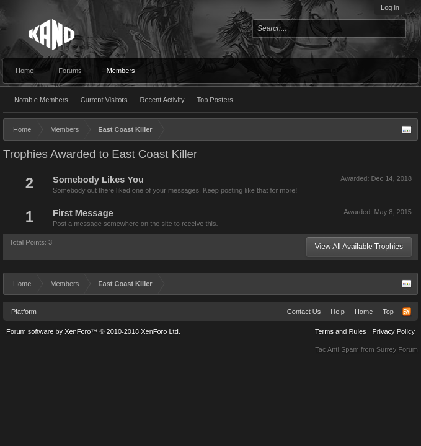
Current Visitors (104, 99)
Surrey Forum (397, 349)
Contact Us (304, 311)
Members (121, 70)
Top (388, 311)
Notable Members (41, 99)
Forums (69, 70)
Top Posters (215, 99)
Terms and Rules (340, 331)
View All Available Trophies (359, 246)
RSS (407, 312)
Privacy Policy (394, 331)
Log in (390, 7)
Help (337, 311)
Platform (24, 311)
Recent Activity (162, 99)
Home (24, 70)
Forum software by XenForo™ (93, 331)
